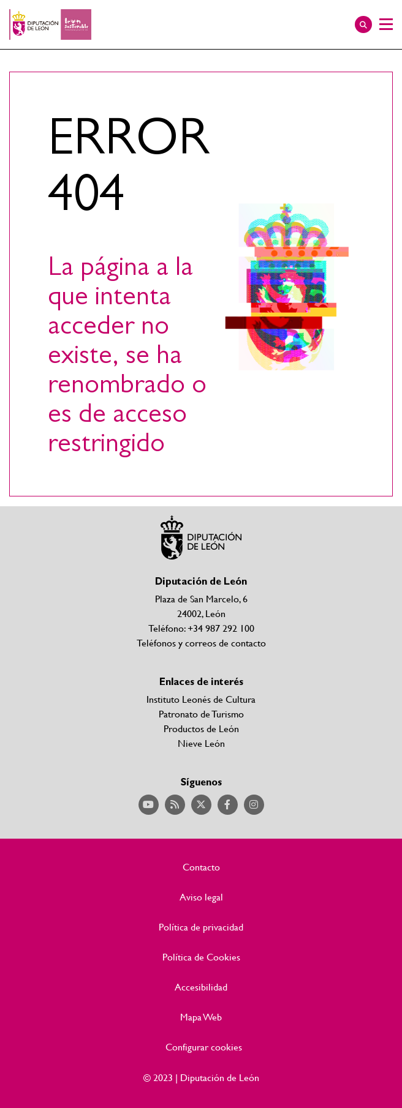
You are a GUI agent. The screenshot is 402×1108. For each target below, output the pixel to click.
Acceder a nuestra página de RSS (175, 805)
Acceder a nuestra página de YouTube (148, 805)
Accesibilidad (201, 987)
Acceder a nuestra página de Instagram (254, 805)
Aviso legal (201, 897)
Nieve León (201, 743)
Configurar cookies (203, 1047)
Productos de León (201, 728)
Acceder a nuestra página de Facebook (228, 805)
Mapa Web (201, 1017)
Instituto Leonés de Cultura (201, 699)
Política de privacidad (201, 927)
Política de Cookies (201, 957)
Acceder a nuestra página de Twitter (201, 805)
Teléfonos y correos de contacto (201, 642)
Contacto (201, 867)
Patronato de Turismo (201, 713)
